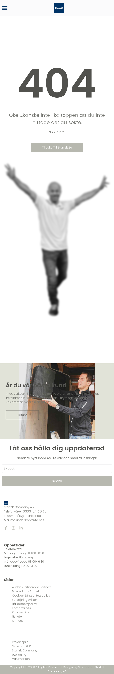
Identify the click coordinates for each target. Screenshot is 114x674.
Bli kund (22, 415)
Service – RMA (22, 646)
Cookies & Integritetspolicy (31, 596)
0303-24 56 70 (35, 511)
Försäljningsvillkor (24, 600)
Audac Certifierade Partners (32, 587)
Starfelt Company (24, 650)
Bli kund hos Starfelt (26, 591)
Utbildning (19, 655)
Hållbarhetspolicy (24, 604)
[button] (4, 8)
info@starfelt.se (28, 515)
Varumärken (21, 659)
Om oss (17, 621)
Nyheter (17, 616)
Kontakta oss (21, 608)
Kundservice (21, 612)
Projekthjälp (20, 642)
